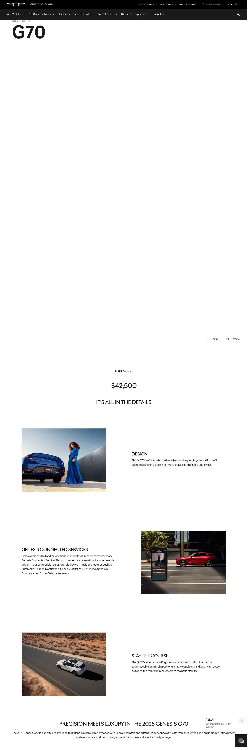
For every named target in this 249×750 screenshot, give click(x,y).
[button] (242, 720)
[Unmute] (233, 339)
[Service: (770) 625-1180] (148, 4)
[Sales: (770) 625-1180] (187, 4)
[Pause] (213, 339)
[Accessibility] (234, 4)
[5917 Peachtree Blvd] (212, 4)
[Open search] (238, 14)
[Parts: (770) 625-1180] (168, 4)
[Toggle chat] (241, 740)
